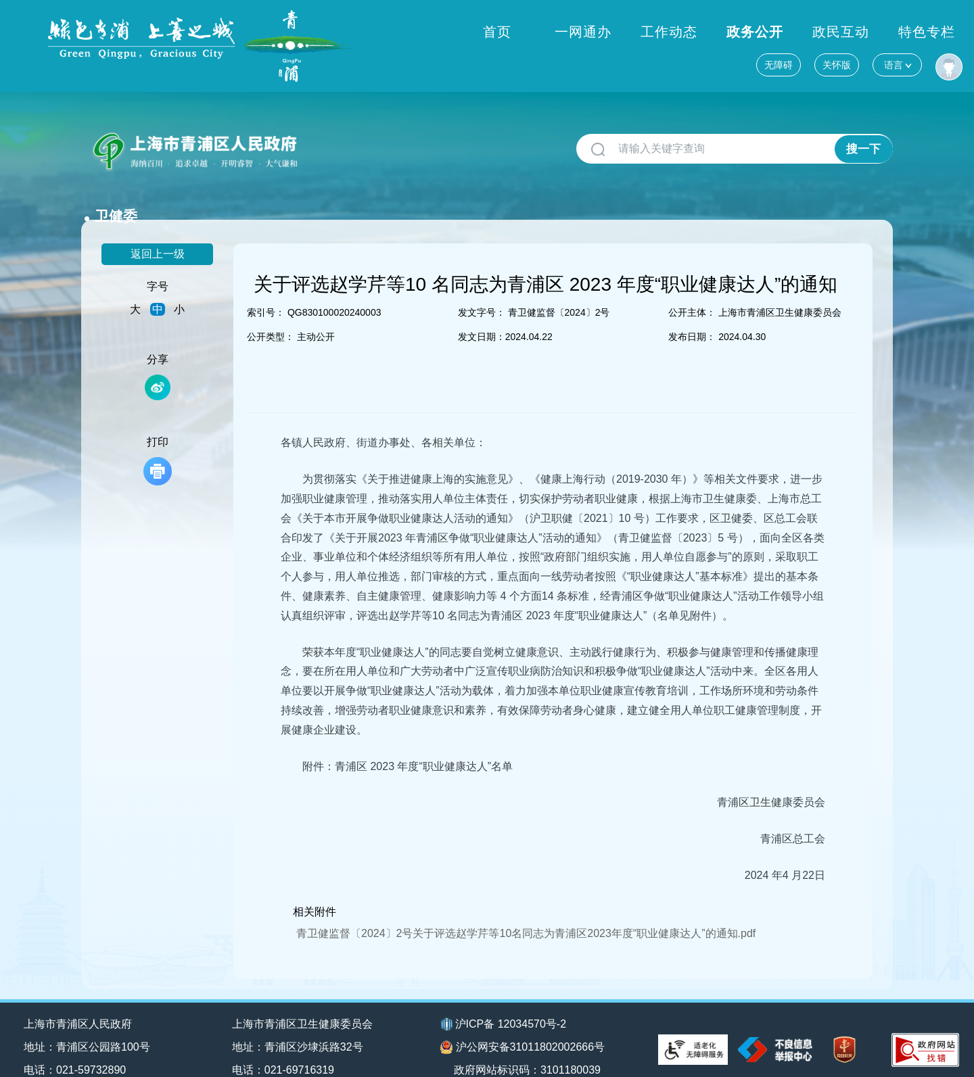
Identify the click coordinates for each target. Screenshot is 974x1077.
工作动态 (669, 66)
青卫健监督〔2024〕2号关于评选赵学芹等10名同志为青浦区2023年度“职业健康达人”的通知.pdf (526, 911)
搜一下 (863, 149)
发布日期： (692, 315)
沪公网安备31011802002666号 (522, 1026)
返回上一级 (158, 233)
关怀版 (836, 29)
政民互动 (840, 66)
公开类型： (270, 315)
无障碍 (778, 29)
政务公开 (754, 66)
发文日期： (481, 315)
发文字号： (481, 291)
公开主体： (692, 291)
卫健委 (333, 143)
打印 (157, 439)
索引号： (266, 291)
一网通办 (583, 66)
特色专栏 (926, 66)
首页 (497, 66)
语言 (897, 29)
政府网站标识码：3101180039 (529, 1048)
